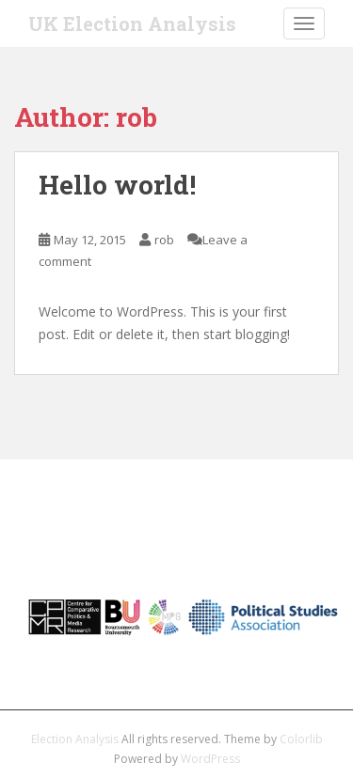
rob (164, 239)
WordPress (210, 759)
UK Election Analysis (132, 23)
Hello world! (117, 184)
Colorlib (301, 739)
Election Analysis (75, 739)
